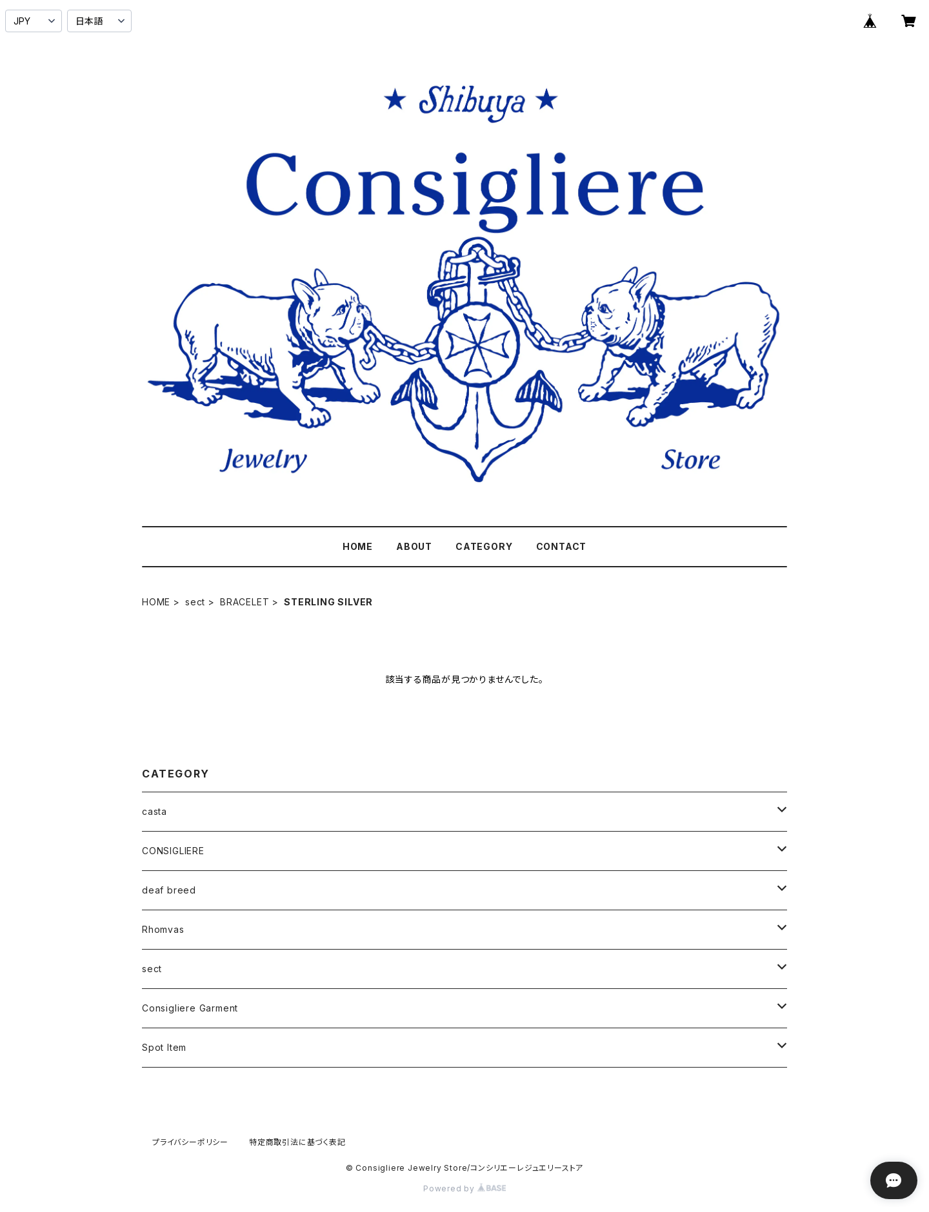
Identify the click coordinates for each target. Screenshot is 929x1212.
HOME (358, 546)
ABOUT (414, 546)
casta (154, 811)
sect (195, 601)
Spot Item (164, 1047)
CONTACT (561, 546)
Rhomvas (163, 929)
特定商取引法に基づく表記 (297, 1142)
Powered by (464, 1188)
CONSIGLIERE (173, 850)
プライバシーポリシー (190, 1142)
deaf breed (169, 890)
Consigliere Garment (190, 1007)
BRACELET (244, 601)
